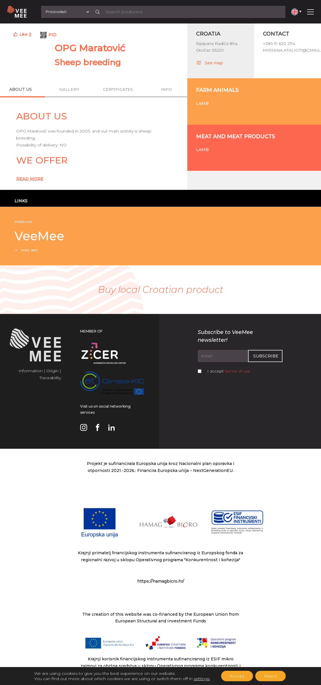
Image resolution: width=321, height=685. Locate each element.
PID (52, 34)
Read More (29, 178)
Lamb (202, 103)
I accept (228, 371)
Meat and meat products (235, 136)
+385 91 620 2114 (279, 43)
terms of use (237, 371)
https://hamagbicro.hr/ (160, 581)
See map (209, 63)
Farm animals (217, 90)
